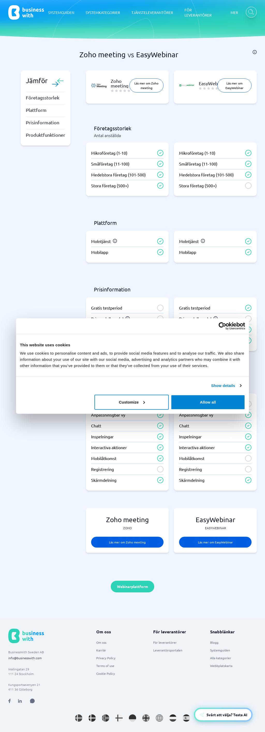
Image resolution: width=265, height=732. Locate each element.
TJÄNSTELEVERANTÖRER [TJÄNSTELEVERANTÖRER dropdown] (152, 12)
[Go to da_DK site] (92, 718)
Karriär (101, 650)
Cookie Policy (105, 673)
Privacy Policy (105, 658)
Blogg (214, 642)
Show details (223, 385)
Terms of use (105, 666)
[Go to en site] (159, 718)
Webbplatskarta (221, 666)
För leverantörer (165, 642)
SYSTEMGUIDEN (61, 12)
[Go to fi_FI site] (119, 718)
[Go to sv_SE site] (78, 718)
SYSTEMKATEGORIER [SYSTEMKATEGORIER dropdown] (103, 12)
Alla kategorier (220, 658)
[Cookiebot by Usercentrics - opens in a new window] (222, 326)
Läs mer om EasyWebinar (234, 85)
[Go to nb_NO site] (105, 718)
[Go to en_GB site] (146, 718)
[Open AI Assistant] (32, 701)
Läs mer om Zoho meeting (146, 85)
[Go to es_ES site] (186, 718)
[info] (255, 52)
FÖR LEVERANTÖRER (198, 12)
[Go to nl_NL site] (172, 718)
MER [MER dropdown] (234, 12)
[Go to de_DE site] (132, 718)
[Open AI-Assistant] (223, 715)
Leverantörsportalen (167, 650)
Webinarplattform (132, 586)
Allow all (208, 402)
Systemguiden (220, 650)
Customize (132, 402)
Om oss (101, 642)
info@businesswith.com (25, 658)
